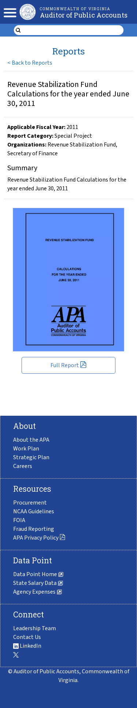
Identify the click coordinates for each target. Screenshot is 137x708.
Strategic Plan (31, 457)
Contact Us (27, 637)
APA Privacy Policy (39, 538)
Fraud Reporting (33, 529)
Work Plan (26, 449)
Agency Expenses (37, 592)
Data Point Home (38, 574)
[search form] (73, 30)
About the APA (31, 440)
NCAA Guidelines (33, 511)
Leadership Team (34, 628)
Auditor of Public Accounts (84, 15)
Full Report (68, 365)
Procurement (30, 503)
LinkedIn (27, 646)
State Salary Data (38, 583)
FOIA (19, 520)
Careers (22, 466)
